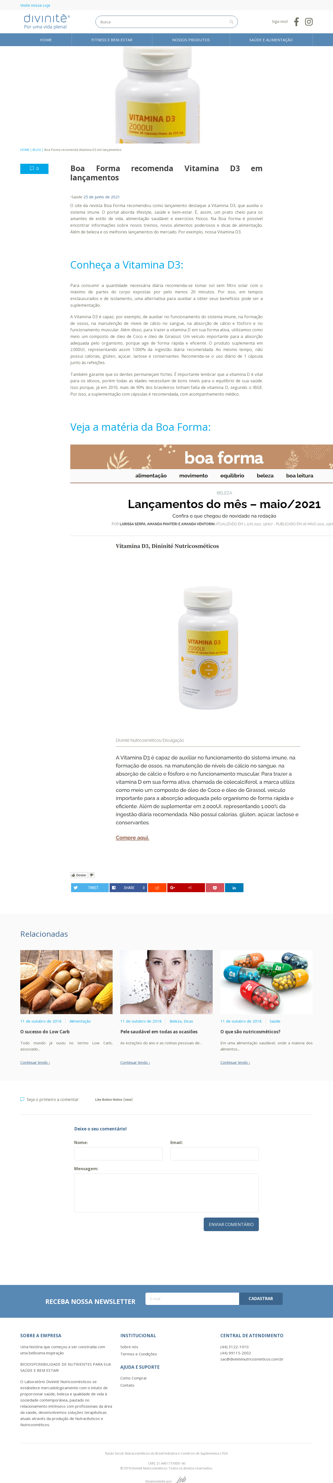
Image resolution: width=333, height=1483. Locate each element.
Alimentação (80, 1021)
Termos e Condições (138, 1353)
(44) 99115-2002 (235, 1352)
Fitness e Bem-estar (111, 39)
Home (46, 39)
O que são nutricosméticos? (250, 1032)
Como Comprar (133, 1378)
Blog (37, 150)
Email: (176, 1142)
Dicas (188, 1021)
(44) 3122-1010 (234, 1346)
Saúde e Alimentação (271, 39)
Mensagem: (86, 1168)
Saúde (77, 196)
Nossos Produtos (191, 39)
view (128, 1099)
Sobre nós (129, 1346)
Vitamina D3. (229, 232)
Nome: (81, 1142)
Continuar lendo (34, 1062)
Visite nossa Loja (35, 5)
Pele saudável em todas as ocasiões (159, 1032)
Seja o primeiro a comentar (49, 1100)
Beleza (176, 1021)
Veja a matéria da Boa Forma (139, 427)
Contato (127, 1385)
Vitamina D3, (223, 205)
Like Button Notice (108, 1099)
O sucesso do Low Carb (45, 1032)
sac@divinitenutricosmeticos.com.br (251, 1359)
